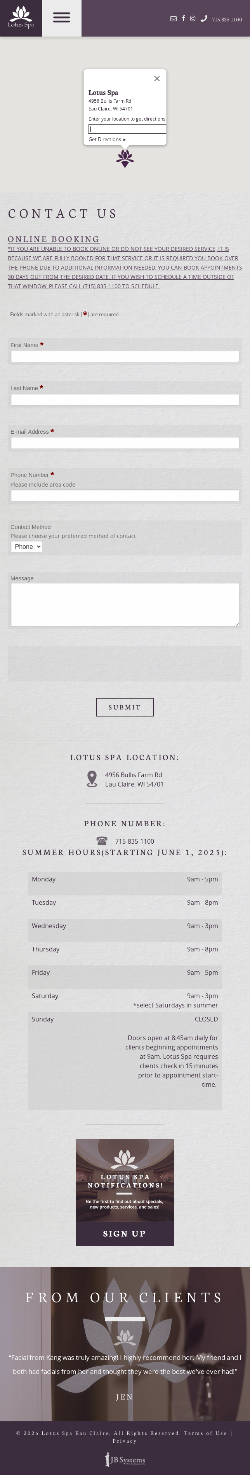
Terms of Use (205, 1432)
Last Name (26, 388)
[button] (125, 104)
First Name (26, 345)
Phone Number (32, 475)
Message (22, 578)
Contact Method (30, 527)
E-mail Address (32, 432)
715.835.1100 (215, 18)
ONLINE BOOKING (54, 238)
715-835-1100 (134, 841)
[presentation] (69, 663)
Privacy (125, 1440)
